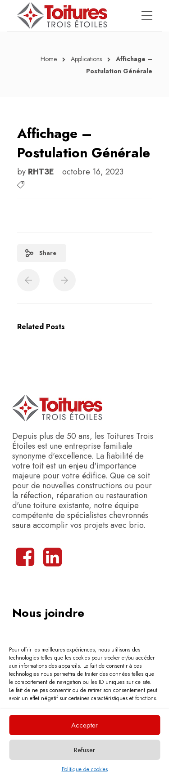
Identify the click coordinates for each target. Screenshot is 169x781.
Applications (86, 58)
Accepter (84, 725)
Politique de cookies (85, 769)
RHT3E (42, 172)
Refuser (84, 750)
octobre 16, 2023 (92, 172)
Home (49, 58)
